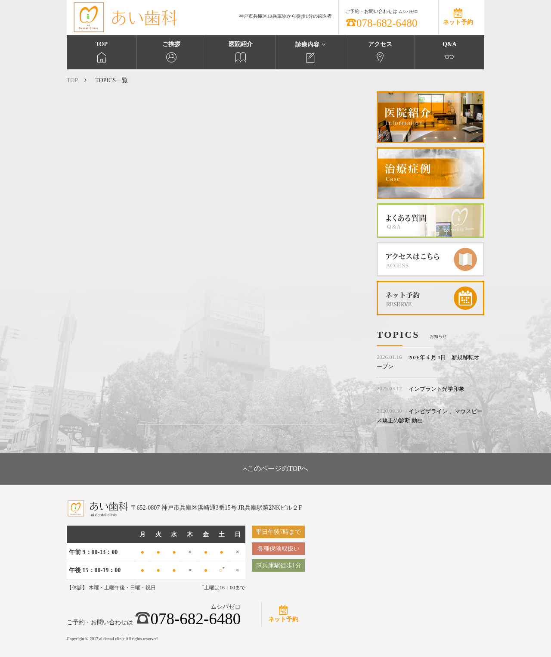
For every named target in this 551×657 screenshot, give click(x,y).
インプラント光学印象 (436, 389)
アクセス (380, 51)
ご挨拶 (171, 51)
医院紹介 (241, 51)
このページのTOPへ (275, 468)
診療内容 (310, 52)
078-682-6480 (382, 23)
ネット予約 (458, 22)
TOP (101, 51)
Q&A (449, 51)
